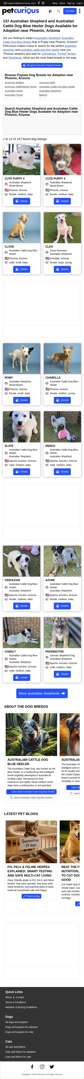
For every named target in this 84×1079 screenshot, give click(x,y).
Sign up (71, 3)
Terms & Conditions (15, 1002)
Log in (80, 3)
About (62, 3)
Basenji (43, 95)
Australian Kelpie (14, 90)
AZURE (50, 580)
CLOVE (9, 246)
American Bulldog (14, 82)
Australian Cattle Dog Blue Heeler (57, 86)
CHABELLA (53, 377)
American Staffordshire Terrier (21, 86)
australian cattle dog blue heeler (40, 49)
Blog (55, 3)
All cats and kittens (15, 1046)
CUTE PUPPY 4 (55, 178)
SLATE (9, 445)
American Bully (47, 82)
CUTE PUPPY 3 (14, 178)
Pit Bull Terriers (67, 53)
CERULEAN (12, 580)
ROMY (9, 377)
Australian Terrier (14, 95)
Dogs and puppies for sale (19, 1032)
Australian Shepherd (47, 38)
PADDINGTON (54, 651)
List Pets (70, 11)
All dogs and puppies (16, 1022)
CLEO (49, 246)
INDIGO (50, 445)
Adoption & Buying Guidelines (21, 1007)
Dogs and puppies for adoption (21, 1027)
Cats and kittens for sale (18, 1056)
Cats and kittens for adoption (20, 1051)
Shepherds (14, 57)
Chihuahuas (48, 53)
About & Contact (14, 997)
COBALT (10, 651)
